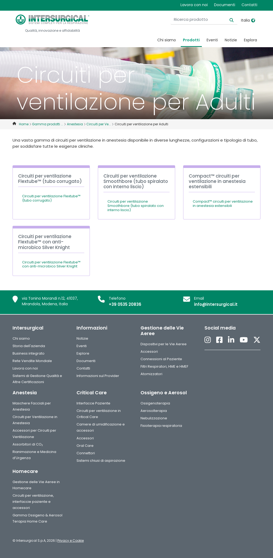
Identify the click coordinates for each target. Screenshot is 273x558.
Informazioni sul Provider (98, 375)
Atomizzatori (151, 373)
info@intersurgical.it (216, 304)
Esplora (250, 40)
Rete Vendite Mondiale (32, 360)
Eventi (212, 40)
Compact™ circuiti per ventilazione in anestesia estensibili (223, 203)
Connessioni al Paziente (161, 359)
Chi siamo (166, 40)
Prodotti (191, 40)
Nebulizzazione (153, 418)
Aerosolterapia (153, 410)
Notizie (231, 40)
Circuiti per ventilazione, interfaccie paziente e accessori (33, 501)
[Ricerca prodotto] (204, 20)
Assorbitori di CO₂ (28, 444)
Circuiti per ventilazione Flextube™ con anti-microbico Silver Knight (51, 264)
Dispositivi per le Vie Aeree (163, 344)
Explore (83, 353)
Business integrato (29, 353)
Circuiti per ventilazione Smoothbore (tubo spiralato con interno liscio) (135, 205)
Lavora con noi (194, 4)
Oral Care (85, 445)
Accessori (149, 351)
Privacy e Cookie (70, 540)
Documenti (224, 4)
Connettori (86, 453)
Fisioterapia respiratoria (161, 425)
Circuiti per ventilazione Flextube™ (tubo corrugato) (51, 198)
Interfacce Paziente (93, 403)
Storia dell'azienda (29, 345)
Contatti (249, 4)
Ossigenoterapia (155, 403)
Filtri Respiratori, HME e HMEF (164, 366)
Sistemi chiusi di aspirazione (101, 460)
